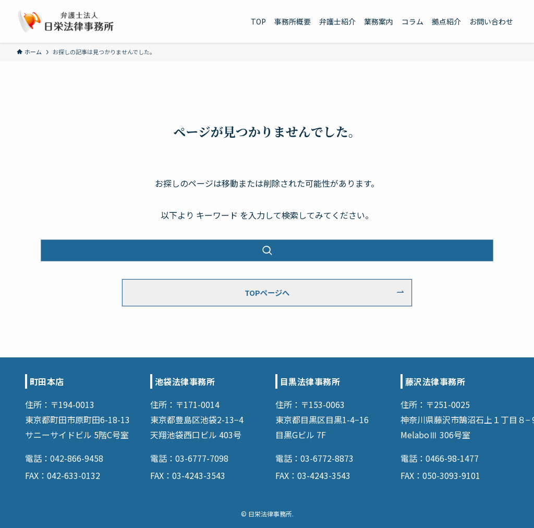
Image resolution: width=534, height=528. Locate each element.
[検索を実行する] (267, 250)
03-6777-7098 (201, 458)
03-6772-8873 (327, 458)
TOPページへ (267, 292)
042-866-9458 (76, 458)
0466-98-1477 (452, 458)
